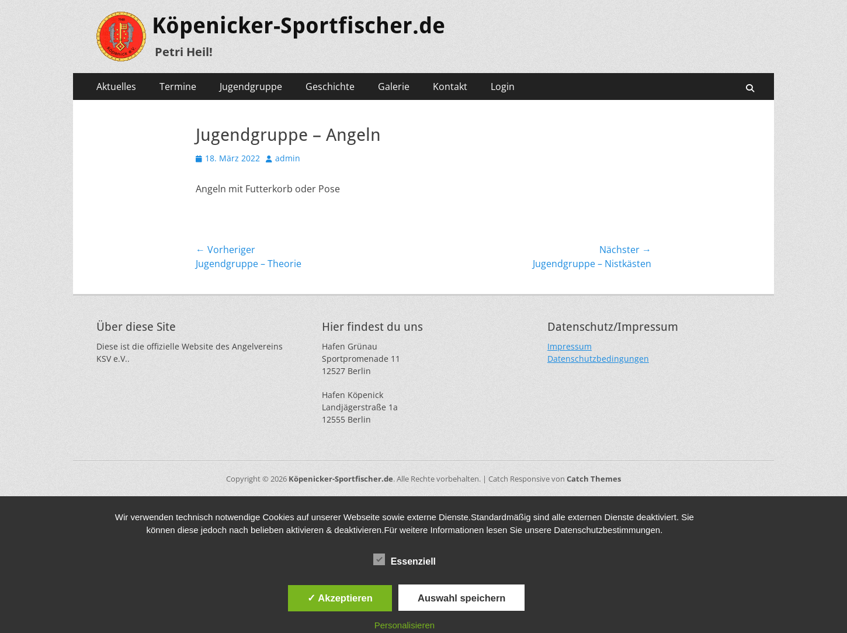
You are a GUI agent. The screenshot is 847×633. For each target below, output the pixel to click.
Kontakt (450, 86)
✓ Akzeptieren (340, 598)
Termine (177, 86)
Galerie (393, 86)
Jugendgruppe (251, 86)
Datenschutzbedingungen (598, 358)
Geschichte (330, 86)
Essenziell (404, 559)
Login (503, 86)
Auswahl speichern (461, 598)
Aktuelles (116, 86)
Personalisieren (404, 625)
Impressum (569, 346)
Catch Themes (594, 478)
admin (287, 158)
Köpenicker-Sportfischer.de (298, 26)
